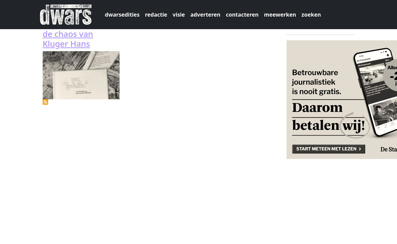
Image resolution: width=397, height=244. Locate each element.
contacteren (242, 14)
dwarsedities (122, 14)
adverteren (205, 14)
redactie (156, 14)
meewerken (280, 14)
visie (179, 14)
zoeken (311, 14)
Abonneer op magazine (45, 102)
